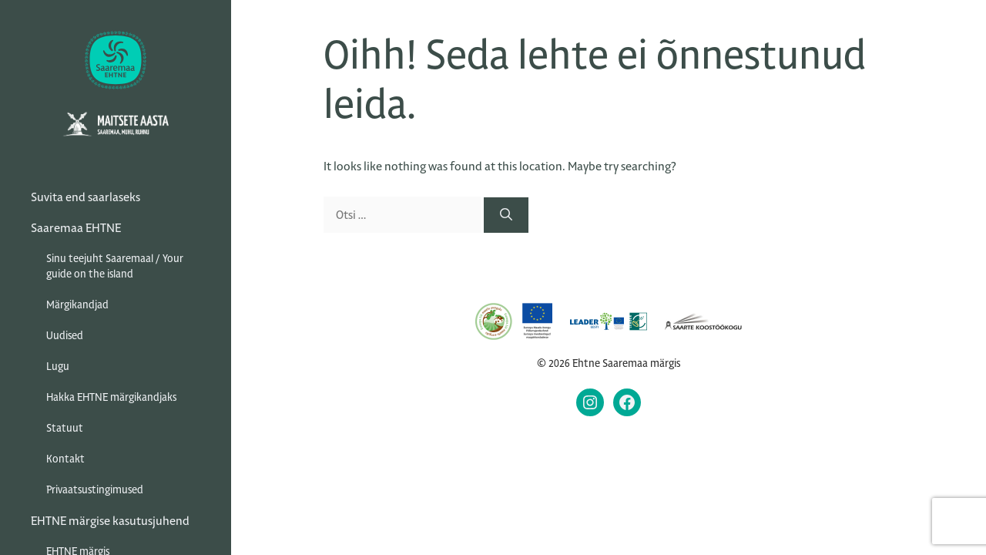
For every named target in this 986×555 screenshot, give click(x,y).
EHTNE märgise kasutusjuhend (110, 521)
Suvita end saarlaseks (85, 197)
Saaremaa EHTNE (76, 228)
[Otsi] (506, 215)
